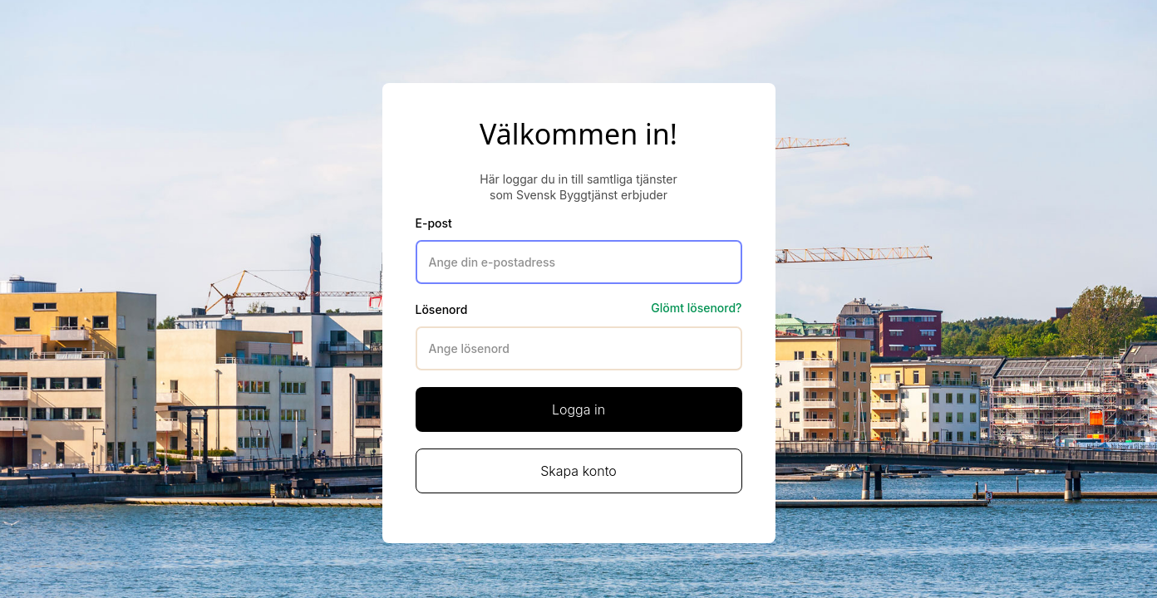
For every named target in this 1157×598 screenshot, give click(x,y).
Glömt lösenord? (696, 308)
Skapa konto (578, 471)
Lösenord (442, 309)
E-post (434, 223)
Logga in (578, 409)
